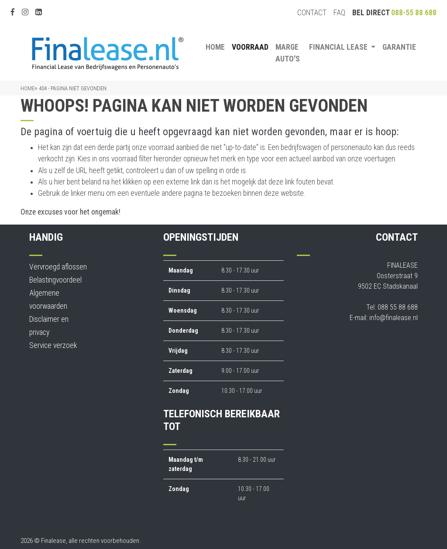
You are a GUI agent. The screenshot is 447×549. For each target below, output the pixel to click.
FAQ (339, 12)
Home (215, 47)
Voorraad (250, 47)
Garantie (399, 47)
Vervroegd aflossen (58, 267)
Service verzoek (53, 345)
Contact (312, 12)
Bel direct (394, 12)
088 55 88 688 (398, 307)
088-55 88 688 (414, 12)
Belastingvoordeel (55, 280)
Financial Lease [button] (339, 47)
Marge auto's (287, 53)
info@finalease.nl (393, 318)
